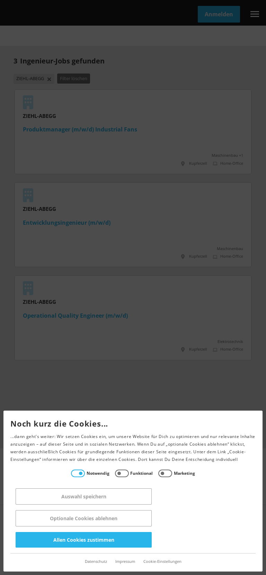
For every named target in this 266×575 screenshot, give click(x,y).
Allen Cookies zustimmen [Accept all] (83, 540)
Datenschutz (96, 561)
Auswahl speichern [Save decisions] (83, 496)
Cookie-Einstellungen (162, 561)
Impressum (125, 561)
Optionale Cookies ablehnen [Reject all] (83, 518)
